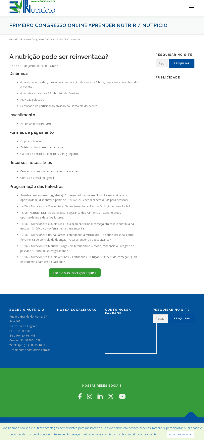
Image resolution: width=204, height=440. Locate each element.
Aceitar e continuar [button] (180, 434)
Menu (191, 7)
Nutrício (14, 39)
